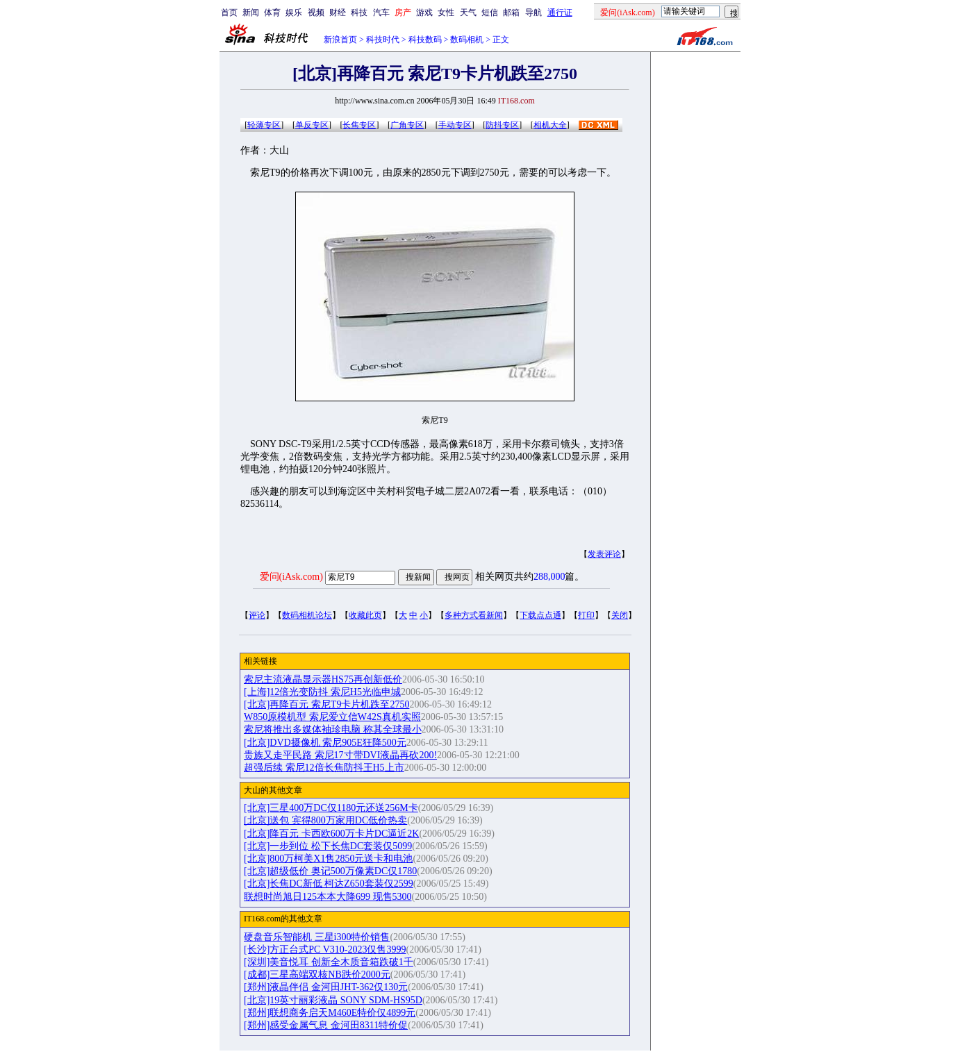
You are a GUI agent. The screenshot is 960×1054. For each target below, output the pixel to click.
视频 (316, 12)
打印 (586, 615)
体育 (272, 12)
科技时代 (382, 39)
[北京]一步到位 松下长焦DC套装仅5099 (328, 846)
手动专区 (455, 125)
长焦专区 (359, 125)
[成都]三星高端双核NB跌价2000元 (317, 974)
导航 (533, 12)
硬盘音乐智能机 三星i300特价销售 (317, 937)
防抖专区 (502, 125)
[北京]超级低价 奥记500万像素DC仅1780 (330, 871)
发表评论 (604, 554)
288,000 (549, 576)
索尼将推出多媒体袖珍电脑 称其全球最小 (333, 729)
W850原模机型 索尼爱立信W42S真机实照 (332, 717)
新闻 (250, 12)
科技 (359, 12)
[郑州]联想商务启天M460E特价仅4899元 (329, 1012)
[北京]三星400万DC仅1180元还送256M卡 (331, 808)
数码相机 (466, 39)
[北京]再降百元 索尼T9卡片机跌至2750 (326, 704)
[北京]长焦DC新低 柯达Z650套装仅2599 (328, 883)
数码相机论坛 (307, 615)
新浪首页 (340, 39)
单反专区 (312, 125)
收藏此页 (365, 615)
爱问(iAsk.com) (291, 576)
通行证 (559, 12)
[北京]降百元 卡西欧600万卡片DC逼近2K (331, 833)
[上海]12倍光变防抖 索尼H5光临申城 (322, 692)
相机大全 (550, 125)
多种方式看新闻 (474, 615)
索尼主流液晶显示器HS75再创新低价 (323, 679)
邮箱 (511, 12)
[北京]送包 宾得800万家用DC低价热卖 (325, 820)
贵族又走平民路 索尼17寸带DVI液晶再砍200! (340, 755)
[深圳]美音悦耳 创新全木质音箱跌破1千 (328, 962)
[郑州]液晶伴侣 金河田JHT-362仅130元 (326, 987)
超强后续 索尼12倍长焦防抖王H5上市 (324, 767)
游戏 (424, 12)
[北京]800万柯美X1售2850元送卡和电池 (328, 858)
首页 (229, 12)
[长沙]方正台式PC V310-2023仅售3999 (325, 949)
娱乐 (293, 12)
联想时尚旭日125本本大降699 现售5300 (328, 897)
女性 (446, 12)
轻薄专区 (264, 125)
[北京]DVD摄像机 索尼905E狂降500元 (325, 742)
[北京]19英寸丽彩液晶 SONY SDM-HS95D (333, 1000)
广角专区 (407, 125)
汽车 (381, 12)
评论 (257, 615)
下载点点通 (540, 615)
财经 (337, 12)
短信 (489, 12)
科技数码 (425, 39)
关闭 (619, 615)
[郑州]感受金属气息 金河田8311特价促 (326, 1025)
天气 (468, 12)
